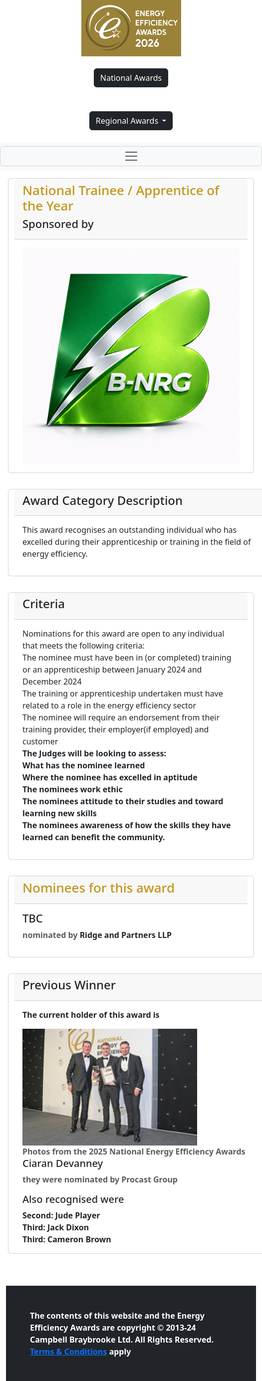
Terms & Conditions (68, 1351)
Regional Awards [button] (128, 120)
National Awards (131, 77)
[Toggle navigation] (131, 156)
